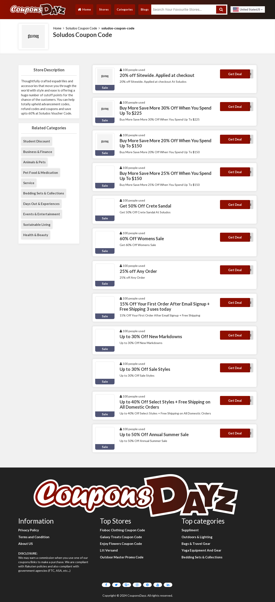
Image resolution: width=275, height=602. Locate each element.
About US (25, 543)
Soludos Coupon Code (81, 28)
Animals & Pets (34, 162)
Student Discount (36, 141)
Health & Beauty (35, 235)
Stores (104, 9)
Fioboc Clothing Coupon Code (122, 530)
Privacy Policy (28, 530)
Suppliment (190, 530)
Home (84, 10)
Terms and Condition (33, 537)
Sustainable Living (36, 224)
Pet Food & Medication (40, 172)
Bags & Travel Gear (196, 543)
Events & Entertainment (41, 214)
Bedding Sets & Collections (43, 193)
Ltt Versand (109, 550)
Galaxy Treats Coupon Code (121, 537)
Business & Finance (37, 152)
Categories (125, 9)
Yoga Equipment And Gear (201, 550)
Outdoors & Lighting (197, 537)
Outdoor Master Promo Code (122, 557)
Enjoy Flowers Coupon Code (121, 543)
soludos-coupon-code (117, 28)
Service (28, 183)
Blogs (145, 9)
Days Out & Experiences (41, 204)
